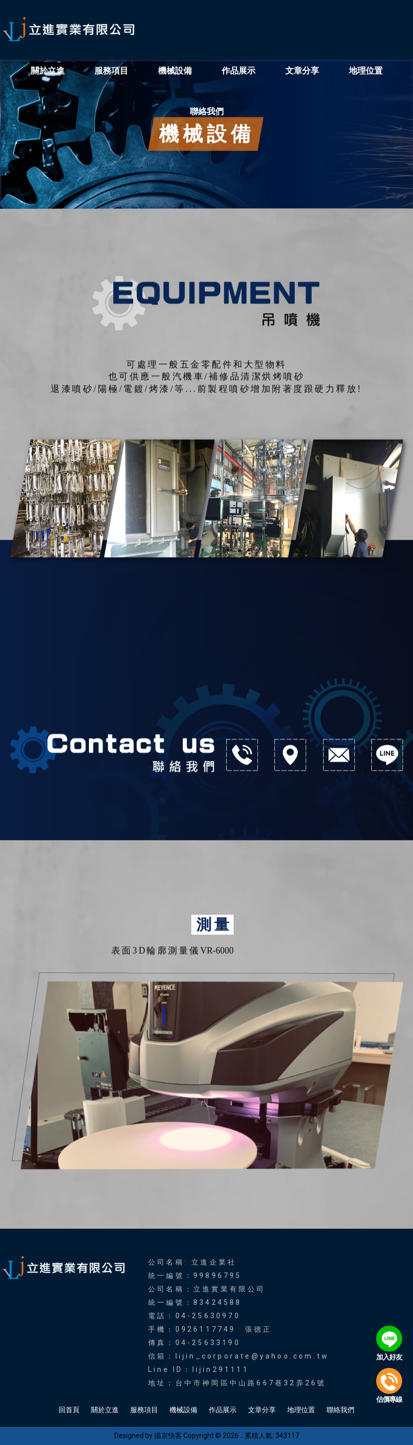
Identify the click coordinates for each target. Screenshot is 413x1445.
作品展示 (238, 71)
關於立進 (48, 71)
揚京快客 (168, 1436)
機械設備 (175, 71)
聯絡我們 (207, 111)
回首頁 (69, 1410)
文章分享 (302, 71)
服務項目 (111, 71)
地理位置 (366, 71)
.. (241, 1436)
